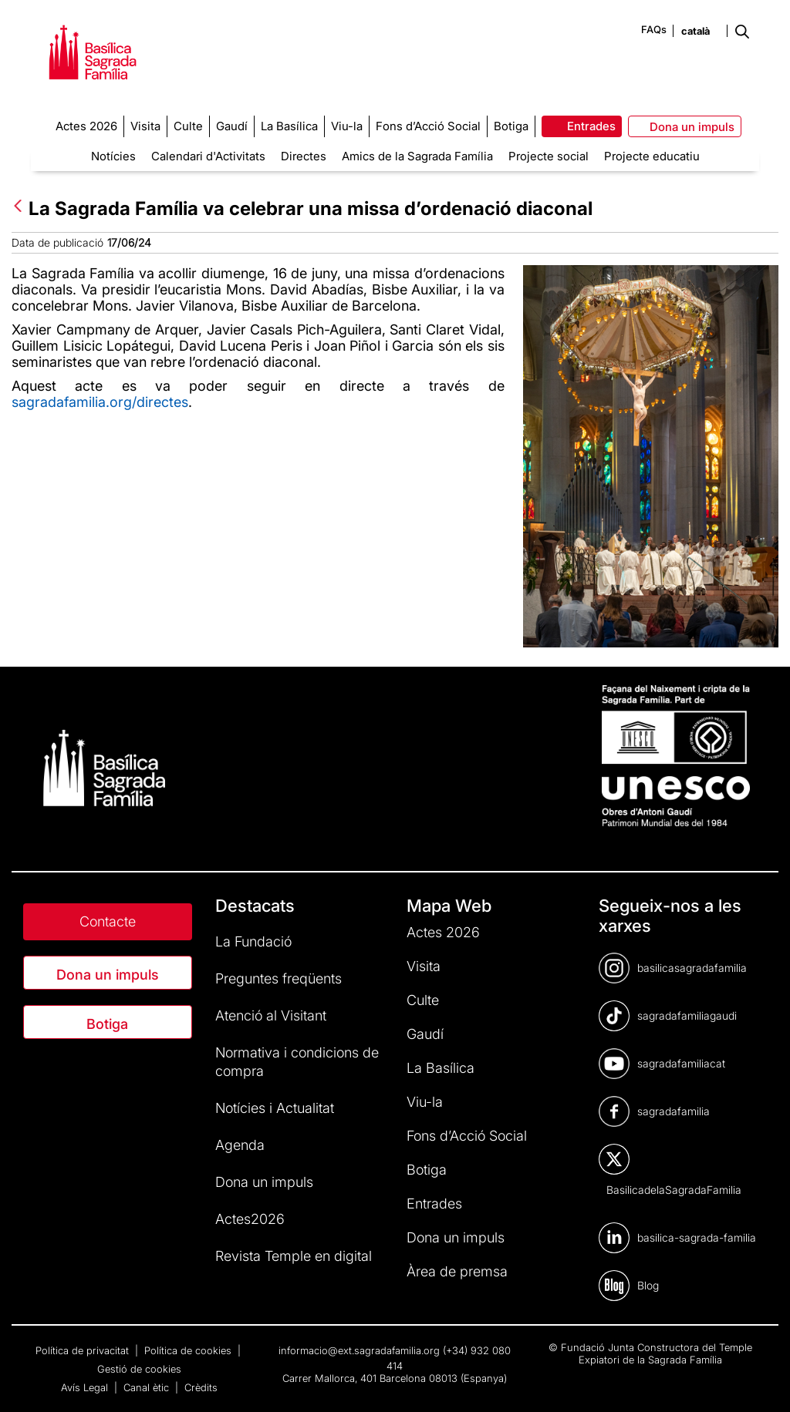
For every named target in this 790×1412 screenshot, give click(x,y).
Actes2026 (250, 1219)
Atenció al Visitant (270, 1015)
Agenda (240, 1145)
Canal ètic (147, 1387)
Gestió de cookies (139, 1369)
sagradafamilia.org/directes (100, 402)
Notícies (113, 156)
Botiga (107, 1024)
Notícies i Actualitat (274, 1108)
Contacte (107, 921)
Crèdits (201, 1387)
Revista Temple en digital (293, 1256)
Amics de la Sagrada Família (417, 156)
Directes (303, 156)
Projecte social (548, 156)
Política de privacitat (83, 1350)
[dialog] (761, 1381)
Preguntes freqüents (278, 978)
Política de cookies (189, 1350)
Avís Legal (86, 1387)
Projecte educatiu (652, 156)
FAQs (654, 29)
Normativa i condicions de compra (297, 1061)
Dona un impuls (107, 975)
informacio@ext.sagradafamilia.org (359, 1350)
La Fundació (253, 941)
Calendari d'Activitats (208, 156)
